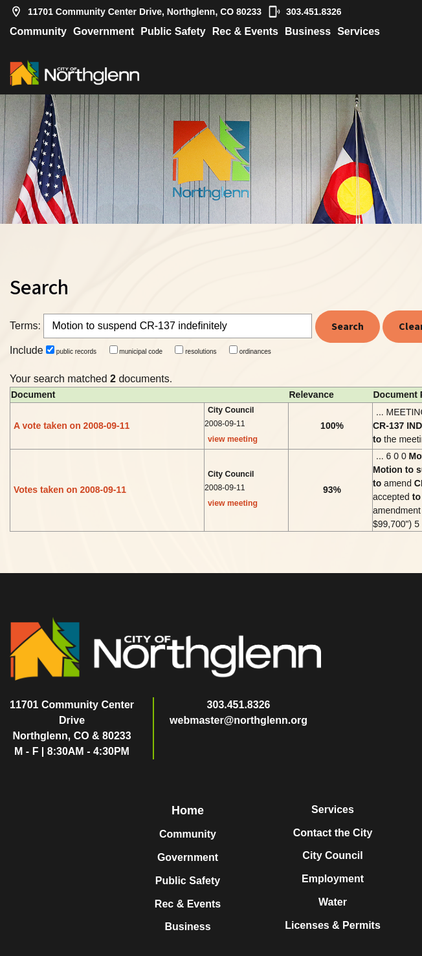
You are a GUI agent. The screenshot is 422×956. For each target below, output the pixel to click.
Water (332, 901)
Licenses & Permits (333, 925)
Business (308, 31)
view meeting (233, 439)
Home (188, 810)
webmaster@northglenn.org (238, 720)
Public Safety (172, 31)
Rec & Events (245, 31)
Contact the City (333, 832)
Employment (333, 878)
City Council (332, 855)
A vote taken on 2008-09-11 (71, 425)
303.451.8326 (305, 11)
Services (358, 31)
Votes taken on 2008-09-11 (70, 489)
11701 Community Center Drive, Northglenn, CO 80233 (135, 11)
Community (38, 31)
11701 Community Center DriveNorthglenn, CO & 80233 (72, 720)
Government (103, 31)
